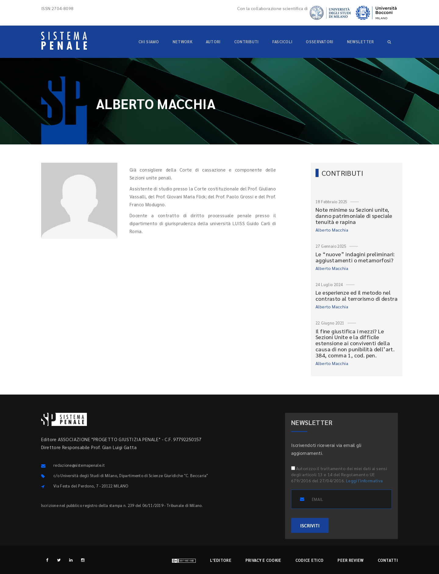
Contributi (246, 41)
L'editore (220, 560)
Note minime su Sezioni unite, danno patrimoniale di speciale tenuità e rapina (354, 215)
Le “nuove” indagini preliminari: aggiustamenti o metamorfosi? (355, 257)
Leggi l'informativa (364, 480)
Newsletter (360, 41)
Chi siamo (148, 41)
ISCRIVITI (309, 525)
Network (182, 41)
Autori (213, 41)
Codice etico (309, 560)
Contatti (388, 560)
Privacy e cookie (263, 560)
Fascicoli (282, 41)
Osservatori (319, 41)
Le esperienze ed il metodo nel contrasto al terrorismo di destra (357, 295)
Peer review (350, 560)
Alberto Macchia (332, 229)
